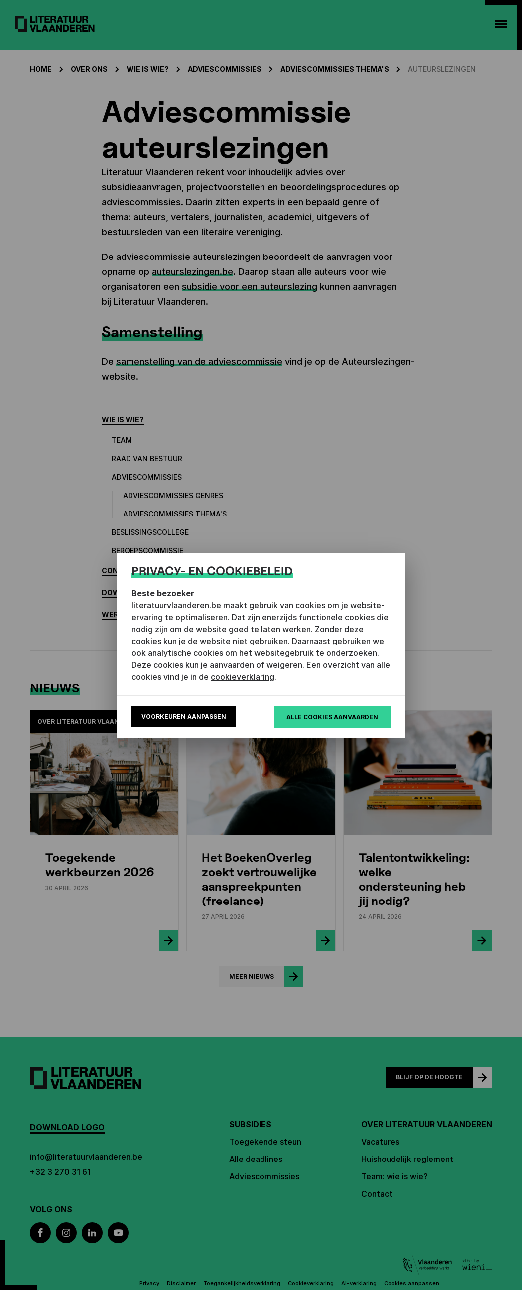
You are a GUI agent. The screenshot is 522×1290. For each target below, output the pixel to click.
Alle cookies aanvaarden (332, 717)
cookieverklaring (242, 677)
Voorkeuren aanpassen (183, 716)
